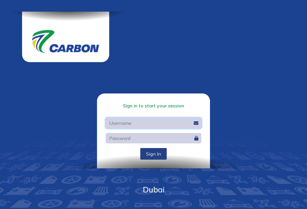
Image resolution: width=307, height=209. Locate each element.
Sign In (153, 154)
